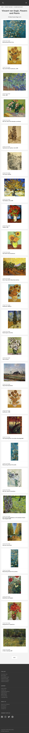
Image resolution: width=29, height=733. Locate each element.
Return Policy (4, 694)
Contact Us (3, 690)
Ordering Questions (5, 691)
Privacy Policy (4, 695)
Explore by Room (5, 681)
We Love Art (3, 705)
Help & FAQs (3, 688)
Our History (3, 707)
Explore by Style (4, 678)
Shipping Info (4, 692)
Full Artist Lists (4, 674)
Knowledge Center (5, 677)
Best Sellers (3, 675)
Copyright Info (4, 697)
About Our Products (5, 704)
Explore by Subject (5, 680)
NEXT (14, 657)
